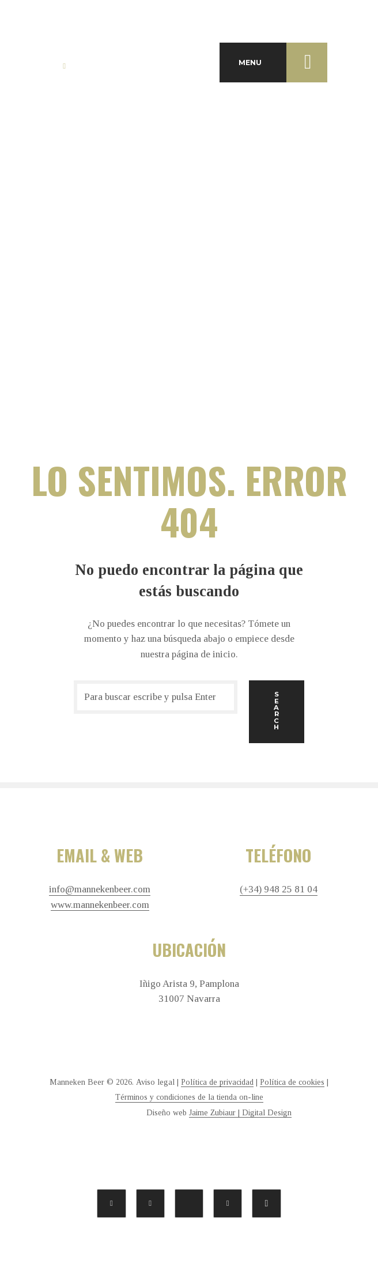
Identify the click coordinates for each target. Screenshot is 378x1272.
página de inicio (204, 654)
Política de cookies (292, 1082)
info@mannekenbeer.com (99, 889)
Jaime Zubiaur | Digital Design (240, 1112)
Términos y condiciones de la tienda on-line (189, 1097)
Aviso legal (155, 1082)
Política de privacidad (217, 1082)
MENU (283, 62)
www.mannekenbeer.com (100, 905)
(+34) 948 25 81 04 (278, 889)
